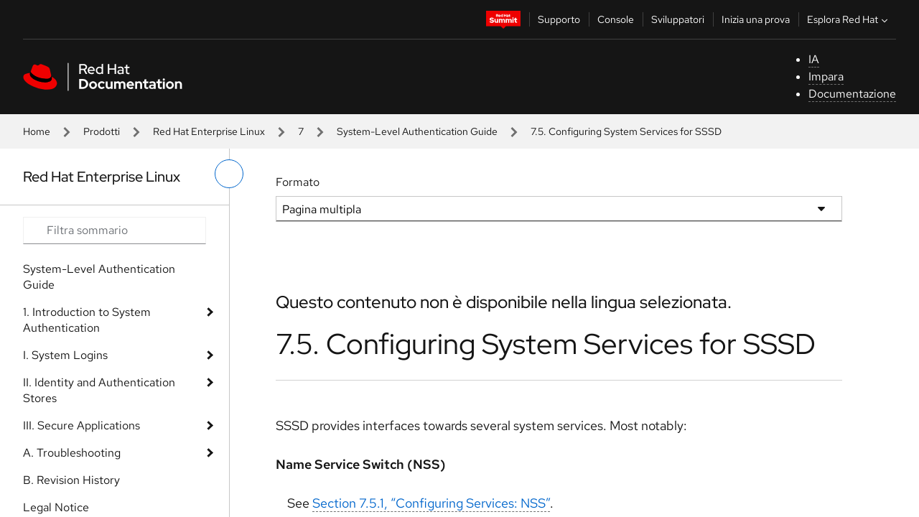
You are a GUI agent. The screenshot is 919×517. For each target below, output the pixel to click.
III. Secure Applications (81, 425)
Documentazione (852, 93)
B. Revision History (71, 480)
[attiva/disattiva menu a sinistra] (229, 173)
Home (36, 131)
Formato (297, 182)
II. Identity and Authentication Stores (99, 390)
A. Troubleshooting (72, 452)
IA (813, 59)
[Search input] (114, 230)
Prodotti (101, 131)
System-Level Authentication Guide (417, 131)
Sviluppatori (677, 19)
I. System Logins (65, 355)
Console (615, 19)
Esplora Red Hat (849, 19)
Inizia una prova (756, 19)
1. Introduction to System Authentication (87, 319)
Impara (826, 76)
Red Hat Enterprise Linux (209, 131)
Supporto (559, 19)
